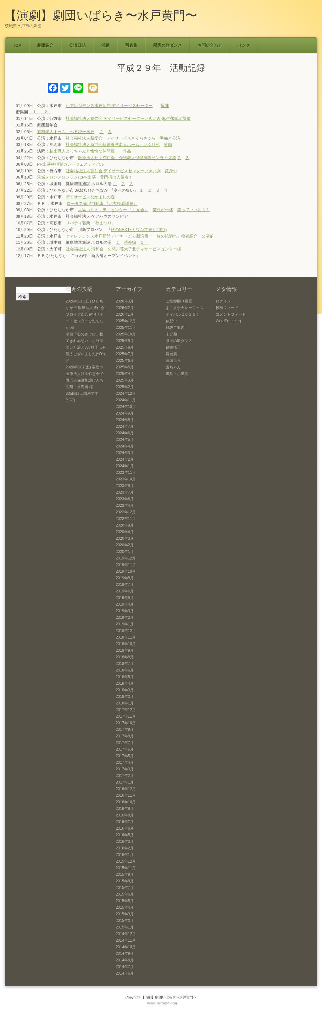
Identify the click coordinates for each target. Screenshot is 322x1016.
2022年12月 (126, 512)
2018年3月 (125, 690)
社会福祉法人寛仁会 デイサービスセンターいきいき (113, 170)
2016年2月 (125, 848)
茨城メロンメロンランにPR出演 (66, 177)
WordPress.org (228, 321)
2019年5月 (125, 598)
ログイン (223, 301)
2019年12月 (126, 558)
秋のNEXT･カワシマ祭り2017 (138, 229)
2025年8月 (125, 347)
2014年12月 (126, 934)
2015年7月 (125, 887)
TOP (17, 45)
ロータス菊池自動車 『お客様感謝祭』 (102, 203)
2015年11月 (126, 868)
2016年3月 (125, 841)
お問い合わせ (209, 45)
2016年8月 (125, 815)
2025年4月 (125, 374)
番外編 (130, 242)
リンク (244, 45)
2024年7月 (125, 426)
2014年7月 (125, 967)
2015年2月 (125, 920)
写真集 (131, 45)
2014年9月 (125, 953)
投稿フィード (227, 308)
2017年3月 (125, 769)
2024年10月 (126, 406)
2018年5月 (125, 677)
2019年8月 (125, 578)
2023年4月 (125, 505)
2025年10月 (126, 334)
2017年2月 (125, 775)
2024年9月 (125, 413)
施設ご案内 (175, 327)
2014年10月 (126, 947)
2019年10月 (126, 571)
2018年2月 (125, 696)
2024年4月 (125, 446)
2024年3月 (125, 453)
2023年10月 (126, 479)
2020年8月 (125, 525)
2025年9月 (125, 341)
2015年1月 (125, 927)
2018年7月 (125, 663)
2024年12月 (126, 393)
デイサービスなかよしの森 (90, 197)
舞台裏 (171, 354)
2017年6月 (125, 749)
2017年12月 (126, 710)
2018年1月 (125, 703)
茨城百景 (173, 360)
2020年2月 (125, 545)
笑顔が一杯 (163, 209)
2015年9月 (125, 874)
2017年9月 (125, 729)
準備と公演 (170, 138)
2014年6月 (125, 973)
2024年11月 (126, 400)
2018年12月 (126, 630)
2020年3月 (125, 538)
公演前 (208, 236)
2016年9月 (125, 808)
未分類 (171, 334)
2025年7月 (125, 354)
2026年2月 (125, 308)
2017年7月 (125, 743)
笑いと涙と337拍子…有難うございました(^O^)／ (86, 354)
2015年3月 (125, 914)
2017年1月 (125, 782)
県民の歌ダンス (167, 45)
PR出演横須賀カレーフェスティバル (70, 164)
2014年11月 (126, 940)
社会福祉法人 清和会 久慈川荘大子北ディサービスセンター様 (123, 249)
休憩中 (171, 321)
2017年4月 (125, 762)
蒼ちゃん (173, 367)
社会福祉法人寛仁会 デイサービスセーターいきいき (113, 118)
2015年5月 (125, 901)
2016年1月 (125, 855)
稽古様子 (173, 347)
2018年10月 (126, 644)
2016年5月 (125, 835)
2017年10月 (126, 723)
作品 (127, 151)
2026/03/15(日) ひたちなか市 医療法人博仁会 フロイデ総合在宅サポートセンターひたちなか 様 (85, 314)
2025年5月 (125, 367)
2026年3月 (125, 301)
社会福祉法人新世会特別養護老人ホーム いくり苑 (113, 144)
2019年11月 (126, 565)
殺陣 (165, 105)
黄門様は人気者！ (116, 177)
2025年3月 (125, 380)
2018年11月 (126, 637)
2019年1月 (125, 624)
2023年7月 (125, 492)
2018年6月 (125, 670)
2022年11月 (126, 518)
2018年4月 (125, 683)
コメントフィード (231, 314)
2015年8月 (125, 881)
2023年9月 (125, 486)
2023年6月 (125, 499)
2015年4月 (125, 907)
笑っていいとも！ (193, 209)
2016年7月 (125, 822)
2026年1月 (125, 314)
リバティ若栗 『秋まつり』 (91, 223)
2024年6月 (125, 433)
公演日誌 (77, 45)
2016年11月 (126, 795)
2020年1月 (125, 551)
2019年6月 (125, 591)
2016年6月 (125, 828)
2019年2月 (125, 617)
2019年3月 (125, 611)
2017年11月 (126, 716)
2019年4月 (125, 604)
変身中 (171, 170)
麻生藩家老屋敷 (176, 118)
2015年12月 (126, 861)
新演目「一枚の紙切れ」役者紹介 (166, 236)
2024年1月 (125, 466)
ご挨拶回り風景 (179, 301)
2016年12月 (126, 789)
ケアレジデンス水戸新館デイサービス (100, 236)
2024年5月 (125, 439)
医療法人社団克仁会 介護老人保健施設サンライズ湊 (127, 157)
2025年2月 (125, 387)
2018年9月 (125, 650)
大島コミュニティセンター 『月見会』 (113, 209)
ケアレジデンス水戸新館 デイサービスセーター (109, 105)
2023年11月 (126, 472)
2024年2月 (125, 459)
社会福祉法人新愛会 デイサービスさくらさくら (111, 138)
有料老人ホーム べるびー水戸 (65, 131)
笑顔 (168, 144)
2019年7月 (125, 584)
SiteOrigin (169, 1003)
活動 (105, 45)
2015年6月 (125, 894)
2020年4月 (125, 532)
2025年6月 (125, 360)
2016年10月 (126, 802)
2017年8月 (125, 736)
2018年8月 (125, 657)
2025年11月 (126, 327)
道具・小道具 (177, 374)
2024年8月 (125, 420)
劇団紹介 (45, 45)
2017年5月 (125, 756)
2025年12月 (126, 321)
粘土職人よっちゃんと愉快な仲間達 (82, 151)
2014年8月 (125, 960)
